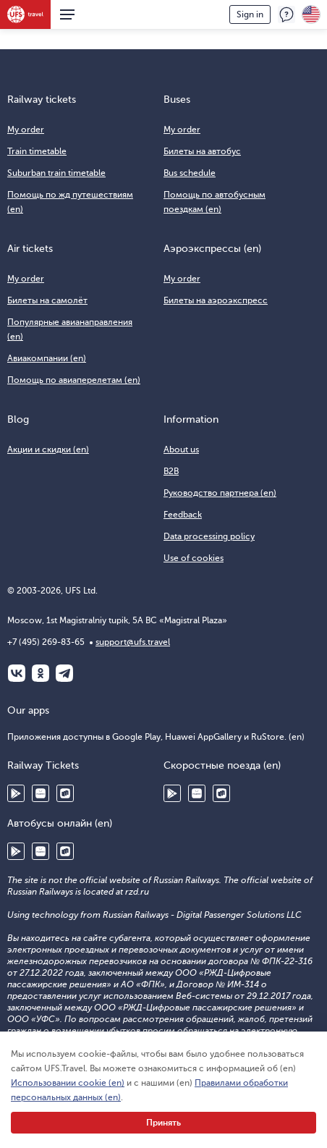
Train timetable (37, 151)
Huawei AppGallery (40, 793)
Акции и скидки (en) (48, 449)
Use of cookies (194, 558)
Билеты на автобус (202, 151)
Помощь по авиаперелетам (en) (73, 380)
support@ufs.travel (132, 642)
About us (181, 449)
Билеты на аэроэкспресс (216, 300)
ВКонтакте (16, 673)
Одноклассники (40, 673)
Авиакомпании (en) (46, 358)
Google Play (16, 793)
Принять (163, 1123)
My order (25, 129)
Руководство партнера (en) (220, 493)
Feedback (286, 14)
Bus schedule (190, 173)
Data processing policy (209, 536)
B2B (171, 471)
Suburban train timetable (56, 173)
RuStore (65, 793)
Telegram (64, 673)
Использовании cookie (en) (67, 1083)
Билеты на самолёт (47, 300)
